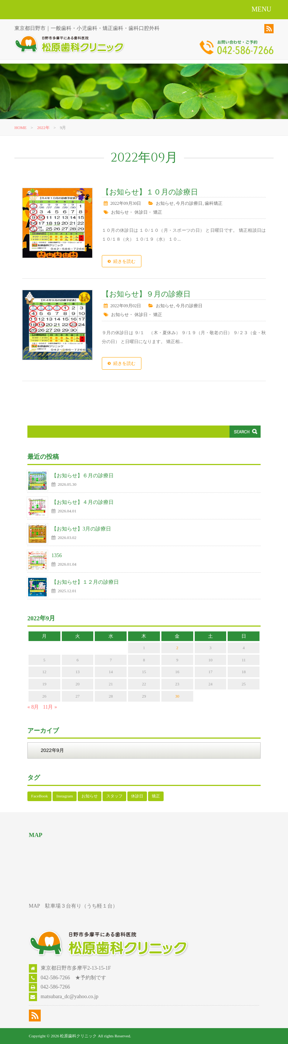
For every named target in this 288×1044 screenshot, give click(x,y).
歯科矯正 (213, 203)
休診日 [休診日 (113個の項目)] (137, 796)
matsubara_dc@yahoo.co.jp (69, 996)
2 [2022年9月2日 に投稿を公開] (177, 647)
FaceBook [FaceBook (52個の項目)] (39, 796)
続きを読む (124, 261)
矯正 (157, 212)
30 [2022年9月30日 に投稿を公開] (177, 696)
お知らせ (165, 203)
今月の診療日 (189, 203)
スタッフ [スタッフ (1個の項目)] (114, 796)
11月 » (50, 707)
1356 (56, 555)
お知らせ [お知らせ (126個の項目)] (89, 796)
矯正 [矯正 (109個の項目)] (156, 796)
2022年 (43, 127)
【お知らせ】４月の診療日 (82, 502)
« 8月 (33, 707)
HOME (20, 127)
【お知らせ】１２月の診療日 (85, 582)
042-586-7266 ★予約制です (73, 977)
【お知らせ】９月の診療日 (146, 294)
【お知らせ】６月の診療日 (82, 475)
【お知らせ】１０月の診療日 (150, 192)
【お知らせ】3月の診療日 (81, 529)
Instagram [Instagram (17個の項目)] (64, 796)
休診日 (141, 212)
